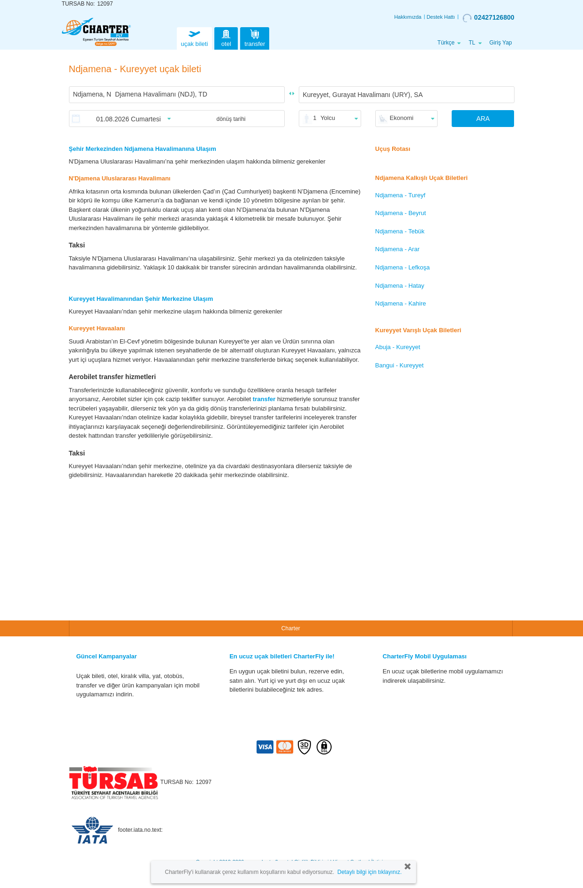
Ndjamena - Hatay (399, 285)
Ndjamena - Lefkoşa (402, 267)
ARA (483, 118)
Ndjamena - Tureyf (400, 195)
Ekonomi (402, 117)
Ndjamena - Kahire (400, 303)
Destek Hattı (440, 17)
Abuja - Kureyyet (397, 347)
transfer (254, 37)
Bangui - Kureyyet (399, 365)
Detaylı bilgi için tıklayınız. (369, 872)
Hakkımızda (407, 17)
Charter (290, 628)
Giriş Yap (500, 42)
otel (226, 37)
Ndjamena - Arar (397, 249)
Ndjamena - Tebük (399, 231)
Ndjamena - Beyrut (400, 212)
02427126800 (488, 18)
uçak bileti (194, 37)
